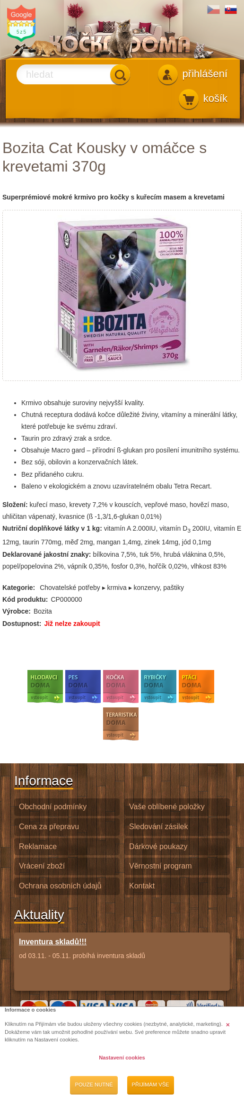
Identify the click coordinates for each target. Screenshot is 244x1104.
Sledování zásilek (158, 827)
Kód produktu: (25, 599)
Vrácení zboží (42, 866)
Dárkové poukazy (158, 846)
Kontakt (142, 886)
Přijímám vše (150, 1084)
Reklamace (38, 846)
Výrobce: (16, 611)
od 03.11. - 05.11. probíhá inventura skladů (82, 948)
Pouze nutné (94, 1084)
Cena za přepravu (49, 827)
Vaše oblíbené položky (167, 807)
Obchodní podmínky (53, 807)
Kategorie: (18, 587)
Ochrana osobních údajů (60, 886)
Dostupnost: (21, 623)
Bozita (43, 611)
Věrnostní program (160, 866)
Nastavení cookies (122, 1057)
